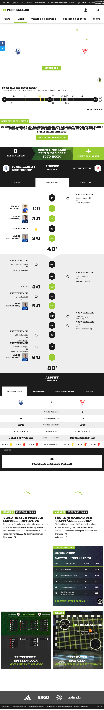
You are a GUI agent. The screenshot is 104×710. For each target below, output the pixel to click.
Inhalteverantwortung (65, 701)
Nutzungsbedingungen (36, 701)
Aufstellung (85, 182)
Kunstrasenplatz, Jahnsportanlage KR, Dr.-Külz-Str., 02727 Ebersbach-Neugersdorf (52, 39)
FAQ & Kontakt (81, 3)
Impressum (5, 701)
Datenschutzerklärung (19, 701)
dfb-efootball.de (40, 3)
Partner (71, 3)
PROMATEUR (7, 3)
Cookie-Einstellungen (81, 701)
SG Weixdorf (85, 61)
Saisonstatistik (14, 391)
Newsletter (91, 3)
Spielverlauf (52, 182)
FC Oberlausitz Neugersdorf (18, 63)
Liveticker (51, 68)
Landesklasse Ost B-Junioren (52, 30)
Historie (89, 391)
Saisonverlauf (39, 391)
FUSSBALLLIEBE (26, 3)
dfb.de (16, 3)
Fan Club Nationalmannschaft (57, 3)
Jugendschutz (50, 701)
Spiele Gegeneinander (64, 391)
